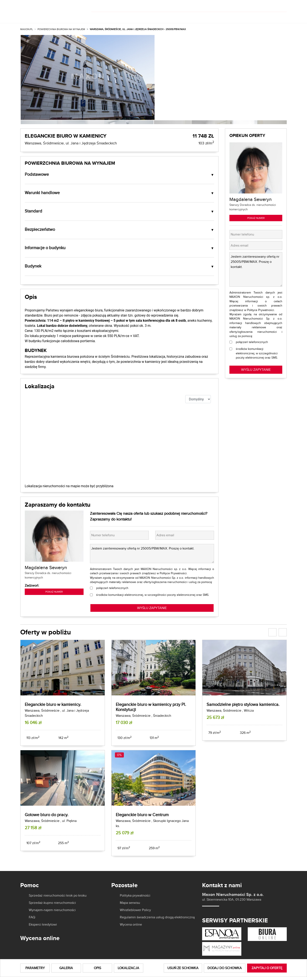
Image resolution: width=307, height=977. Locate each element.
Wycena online (131, 924)
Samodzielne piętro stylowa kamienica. (243, 704)
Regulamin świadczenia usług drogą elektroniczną (157, 917)
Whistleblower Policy (135, 910)
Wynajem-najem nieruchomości (52, 910)
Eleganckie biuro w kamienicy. (53, 704)
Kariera (253, 16)
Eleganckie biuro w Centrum (142, 814)
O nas (192, 16)
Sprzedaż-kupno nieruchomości (52, 902)
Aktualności (223, 16)
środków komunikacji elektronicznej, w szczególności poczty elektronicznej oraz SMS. (152, 595)
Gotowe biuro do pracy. (46, 814)
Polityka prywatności (135, 895)
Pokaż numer (54, 591)
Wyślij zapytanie (256, 369)
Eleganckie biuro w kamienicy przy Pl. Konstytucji (151, 706)
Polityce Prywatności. (173, 573)
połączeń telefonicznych (112, 588)
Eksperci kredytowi (43, 924)
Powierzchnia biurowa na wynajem (61, 29)
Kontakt (279, 16)
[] (258, 6)
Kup (100, 16)
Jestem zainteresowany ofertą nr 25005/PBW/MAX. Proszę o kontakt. (152, 553)
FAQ (32, 917)
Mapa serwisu (130, 902)
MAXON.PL (26, 29)
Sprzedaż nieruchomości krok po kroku (58, 895)
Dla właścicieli (162, 16)
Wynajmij (126, 16)
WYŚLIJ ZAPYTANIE (152, 607)
